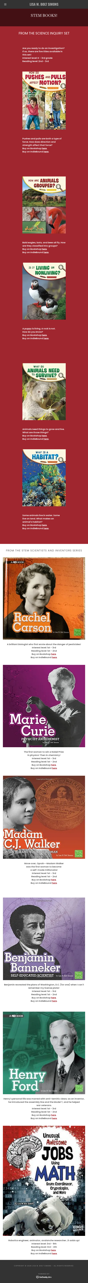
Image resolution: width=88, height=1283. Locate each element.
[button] (7, 4)
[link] (44, 4)
